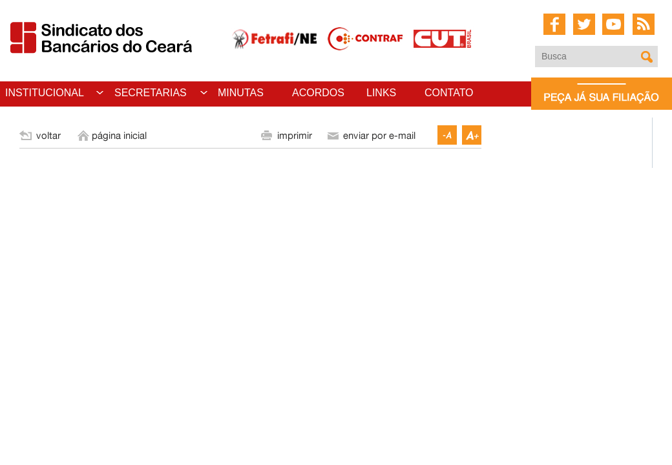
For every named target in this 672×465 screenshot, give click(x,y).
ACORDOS (318, 92)
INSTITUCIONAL (44, 92)
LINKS (381, 92)
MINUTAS (241, 92)
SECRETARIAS (150, 92)
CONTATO (449, 92)
